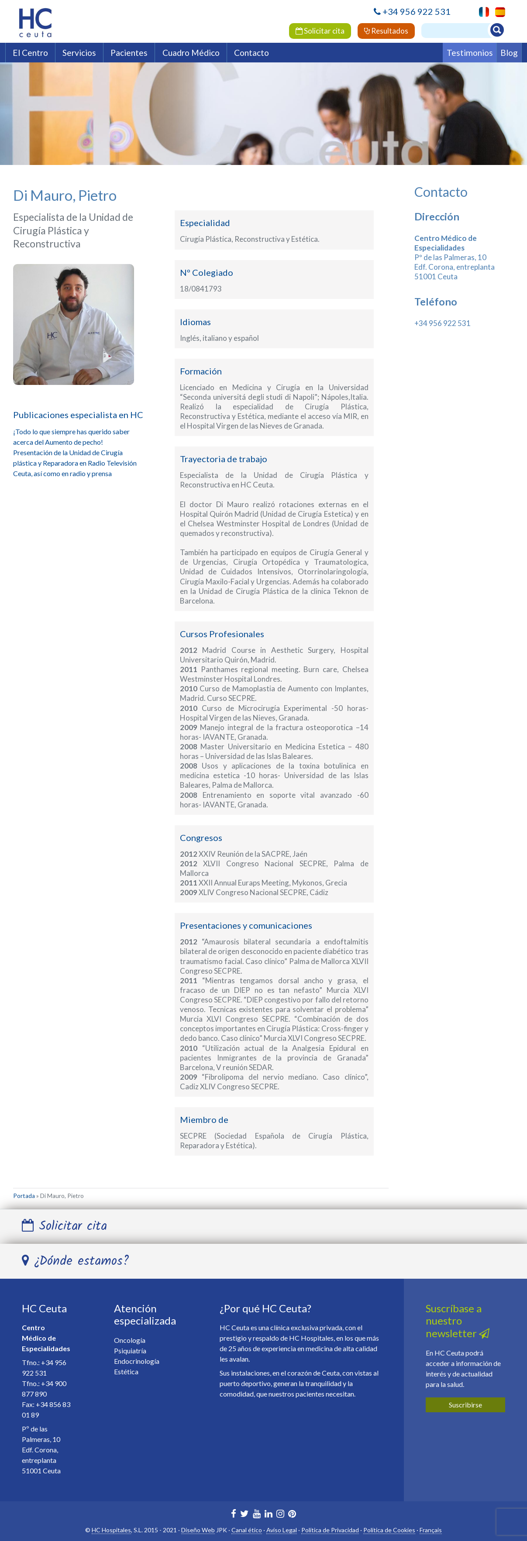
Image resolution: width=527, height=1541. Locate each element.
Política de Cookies (389, 1530)
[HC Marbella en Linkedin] (268, 1514)
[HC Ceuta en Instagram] (280, 1514)
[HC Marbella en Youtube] (256, 1514)
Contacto (251, 53)
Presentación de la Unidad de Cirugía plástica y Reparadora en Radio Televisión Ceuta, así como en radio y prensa (75, 462)
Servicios (79, 53)
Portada (24, 1195)
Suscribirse (465, 1404)
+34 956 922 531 (416, 11)
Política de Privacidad (330, 1530)
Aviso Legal (281, 1530)
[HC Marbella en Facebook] (234, 1514)
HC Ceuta (44, 1308)
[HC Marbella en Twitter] (244, 1514)
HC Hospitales (111, 1530)
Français (431, 1530)
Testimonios (470, 53)
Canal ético (246, 1530)
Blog (509, 53)
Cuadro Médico (191, 53)
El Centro (30, 53)
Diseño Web (198, 1530)
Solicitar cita (320, 30)
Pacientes (129, 53)
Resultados (386, 30)
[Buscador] (460, 30)
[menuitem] (498, 12)
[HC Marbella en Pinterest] (292, 1514)
